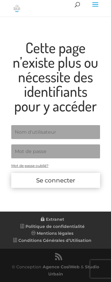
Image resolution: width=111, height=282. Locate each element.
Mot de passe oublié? (30, 165)
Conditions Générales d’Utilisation (52, 240)
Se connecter (55, 180)
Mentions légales (52, 233)
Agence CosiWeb (61, 267)
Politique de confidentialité (52, 226)
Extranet (52, 219)
